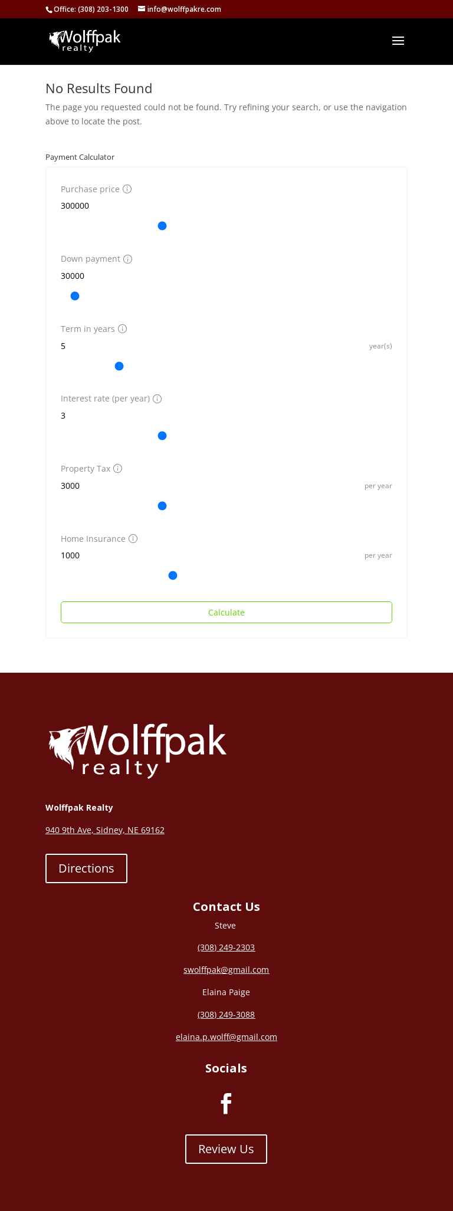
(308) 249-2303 (226, 947)
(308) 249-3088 (226, 1014)
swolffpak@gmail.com (226, 969)
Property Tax (90, 468)
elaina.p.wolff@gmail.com (226, 1036)
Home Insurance (97, 538)
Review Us (226, 1149)
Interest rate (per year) (110, 398)
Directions (86, 868)
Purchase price (95, 189)
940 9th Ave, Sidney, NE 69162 (105, 829)
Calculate (226, 612)
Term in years (92, 328)
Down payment (95, 258)
